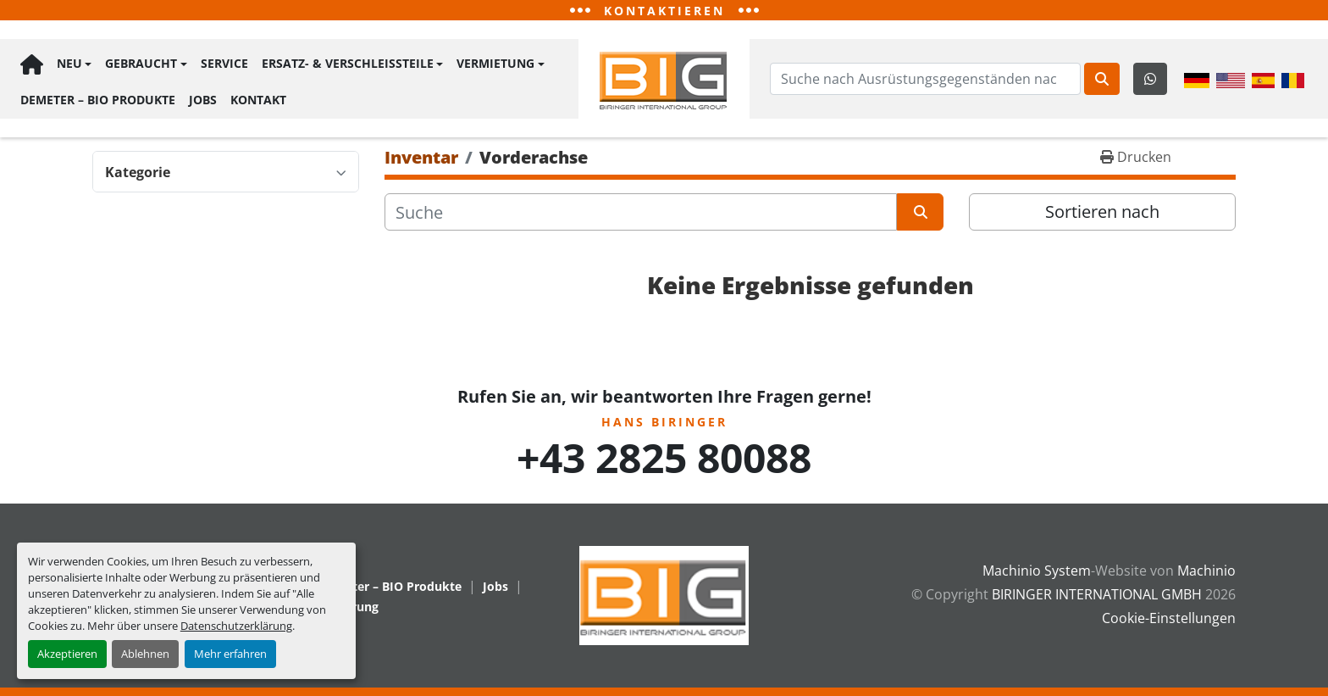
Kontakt (258, 99)
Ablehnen (145, 653)
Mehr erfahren (230, 653)
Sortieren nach (1102, 211)
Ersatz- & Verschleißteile (348, 64)
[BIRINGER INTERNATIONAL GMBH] (664, 594)
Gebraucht (141, 64)
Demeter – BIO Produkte (97, 99)
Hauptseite (31, 65)
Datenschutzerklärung (236, 625)
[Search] (925, 79)
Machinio (1206, 570)
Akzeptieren (67, 653)
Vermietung (495, 64)
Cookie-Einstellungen (1169, 618)
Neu (69, 64)
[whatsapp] (1150, 79)
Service (224, 64)
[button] (74, 65)
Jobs (203, 99)
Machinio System (1036, 570)
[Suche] (641, 212)
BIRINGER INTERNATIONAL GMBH (1097, 594)
